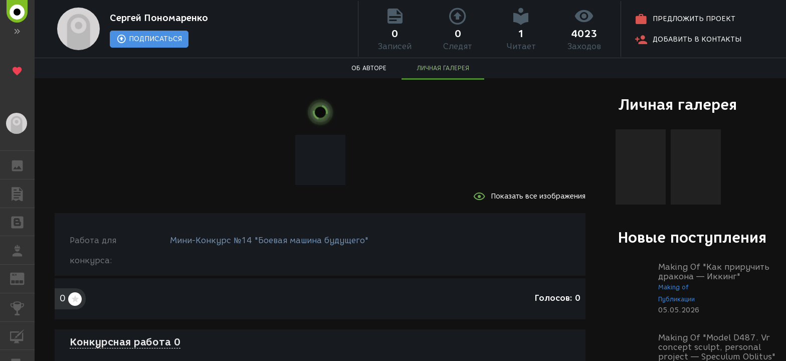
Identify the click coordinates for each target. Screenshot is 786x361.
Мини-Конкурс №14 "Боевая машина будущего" (269, 240)
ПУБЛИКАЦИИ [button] (22, 193)
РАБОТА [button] (22, 250)
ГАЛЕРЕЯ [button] (22, 165)
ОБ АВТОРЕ (368, 68)
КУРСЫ (22, 335)
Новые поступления (692, 237)
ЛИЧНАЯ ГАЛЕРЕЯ (443, 68)
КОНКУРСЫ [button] (22, 307)
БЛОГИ (22, 221)
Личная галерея (677, 104)
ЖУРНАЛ (22, 278)
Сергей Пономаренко (159, 18)
